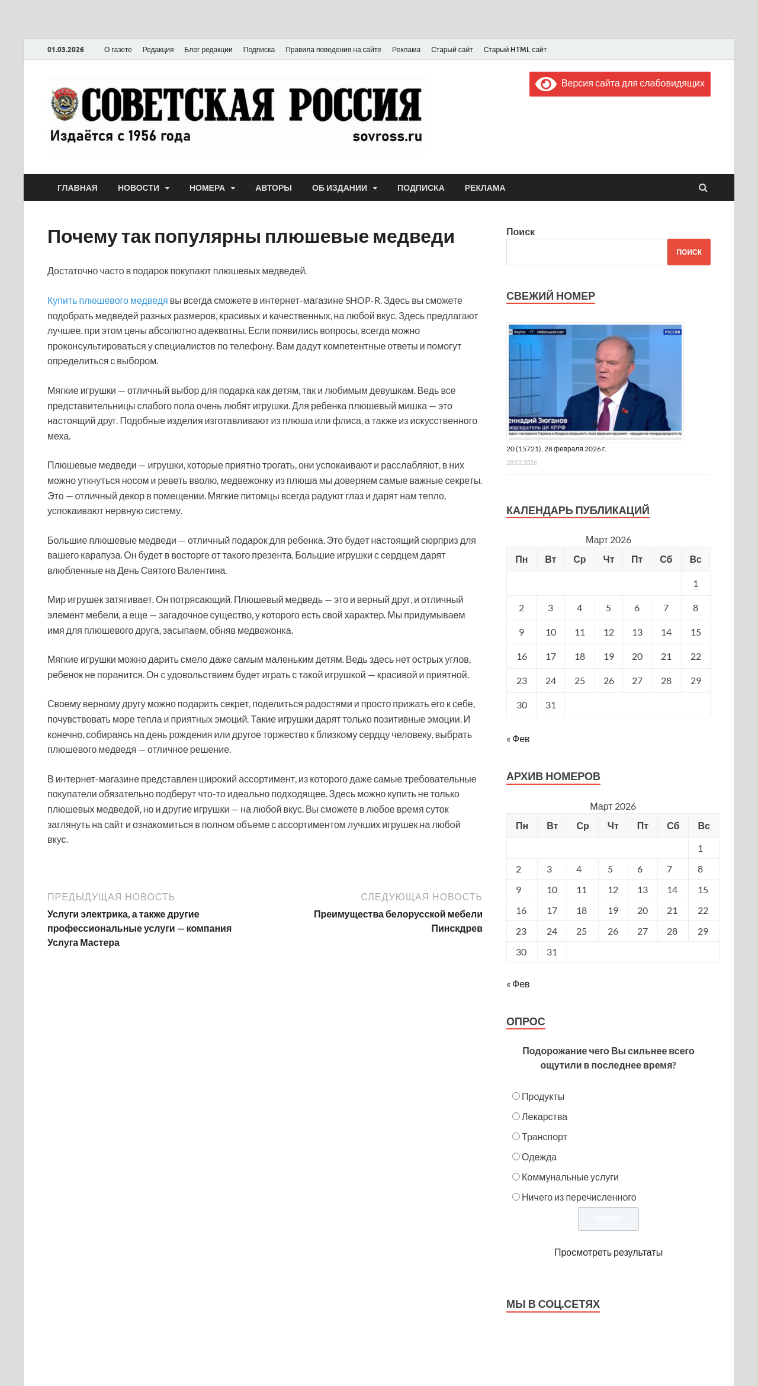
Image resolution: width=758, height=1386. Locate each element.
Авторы (273, 187)
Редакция (158, 49)
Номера (207, 187)
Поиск (520, 231)
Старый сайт (452, 49)
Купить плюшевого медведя (107, 300)
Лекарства (544, 1116)
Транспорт (544, 1136)
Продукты (543, 1096)
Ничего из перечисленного (579, 1196)
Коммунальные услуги (570, 1176)
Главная (77, 187)
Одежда (539, 1156)
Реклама (406, 49)
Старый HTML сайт (515, 49)
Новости (138, 187)
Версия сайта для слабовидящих (620, 82)
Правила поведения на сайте (333, 49)
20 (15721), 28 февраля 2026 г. (556, 448)
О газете (118, 49)
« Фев (518, 738)
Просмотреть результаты (608, 1251)
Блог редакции (209, 49)
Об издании (339, 187)
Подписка (259, 49)
